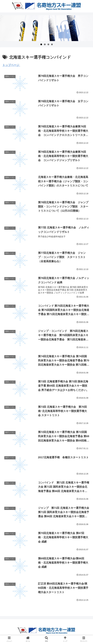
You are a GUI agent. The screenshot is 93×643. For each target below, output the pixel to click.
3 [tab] (48, 44)
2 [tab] (45, 44)
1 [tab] (41, 44)
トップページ (11, 65)
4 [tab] (52, 44)
